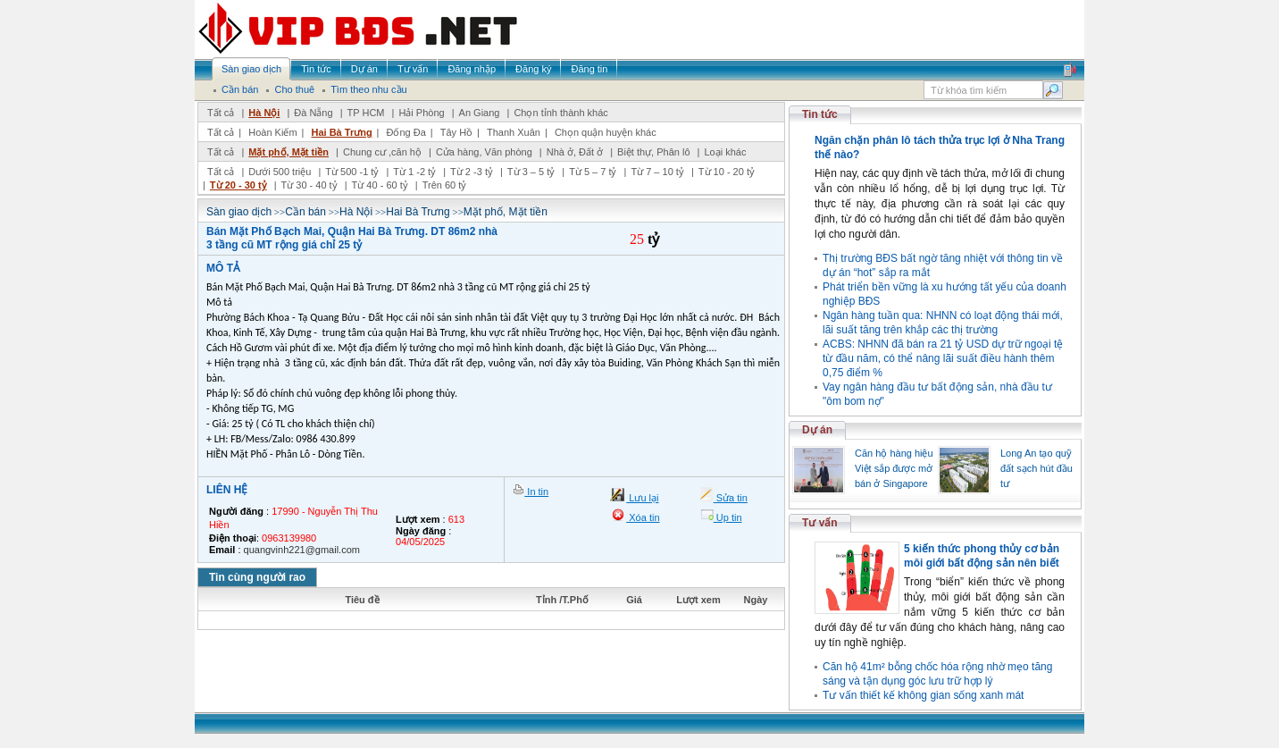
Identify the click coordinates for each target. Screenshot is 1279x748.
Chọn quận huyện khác (605, 132)
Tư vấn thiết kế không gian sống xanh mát (923, 695)
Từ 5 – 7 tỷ (592, 171)
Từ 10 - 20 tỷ (726, 171)
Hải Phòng (421, 112)
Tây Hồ (456, 132)
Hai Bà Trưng (341, 132)
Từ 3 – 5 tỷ (531, 171)
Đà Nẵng (313, 112)
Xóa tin (642, 517)
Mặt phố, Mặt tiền (288, 152)
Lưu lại (642, 497)
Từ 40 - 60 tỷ (380, 185)
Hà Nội (264, 112)
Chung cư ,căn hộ (382, 152)
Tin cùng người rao (257, 577)
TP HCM (366, 112)
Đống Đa (406, 132)
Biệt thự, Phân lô (653, 152)
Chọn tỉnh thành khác (560, 112)
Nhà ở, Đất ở (575, 152)
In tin (536, 491)
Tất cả (220, 112)
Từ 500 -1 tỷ (352, 171)
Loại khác (725, 152)
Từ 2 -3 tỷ (471, 171)
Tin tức (820, 114)
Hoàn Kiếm (272, 132)
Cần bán (305, 212)
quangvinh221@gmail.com (302, 549)
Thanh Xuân (513, 132)
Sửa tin (731, 497)
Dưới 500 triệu (279, 171)
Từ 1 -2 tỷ (414, 171)
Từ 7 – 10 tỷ (657, 171)
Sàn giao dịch (239, 212)
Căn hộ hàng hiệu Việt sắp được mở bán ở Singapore (894, 468)
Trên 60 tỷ (444, 185)
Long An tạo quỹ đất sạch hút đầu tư (1036, 468)
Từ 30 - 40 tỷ (309, 185)
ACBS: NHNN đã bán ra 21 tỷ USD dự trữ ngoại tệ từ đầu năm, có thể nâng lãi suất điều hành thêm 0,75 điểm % (943, 358)
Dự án (817, 430)
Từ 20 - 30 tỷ (238, 185)
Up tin (728, 517)
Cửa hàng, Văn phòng (484, 152)
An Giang (479, 112)
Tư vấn (820, 523)
